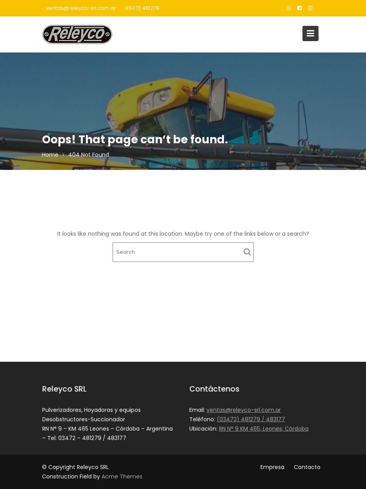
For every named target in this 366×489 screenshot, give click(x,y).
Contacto (307, 467)
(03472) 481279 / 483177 (250, 419)
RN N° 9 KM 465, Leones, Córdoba (263, 428)
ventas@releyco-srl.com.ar (81, 8)
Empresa (272, 467)
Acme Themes (122, 476)
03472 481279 (142, 8)
